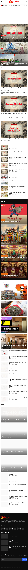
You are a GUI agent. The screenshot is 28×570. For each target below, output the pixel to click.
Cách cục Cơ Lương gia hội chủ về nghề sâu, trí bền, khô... (17, 158)
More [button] (26, 68)
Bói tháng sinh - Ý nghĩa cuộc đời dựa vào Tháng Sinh (12, 468)
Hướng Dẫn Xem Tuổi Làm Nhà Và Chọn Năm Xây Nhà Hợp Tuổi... (18, 497)
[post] (14, 33)
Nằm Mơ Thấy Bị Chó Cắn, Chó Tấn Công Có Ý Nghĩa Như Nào (6, 64)
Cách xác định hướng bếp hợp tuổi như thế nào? (18, 350)
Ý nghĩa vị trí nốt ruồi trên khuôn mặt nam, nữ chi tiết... (18, 541)
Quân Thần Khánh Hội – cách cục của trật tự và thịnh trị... (17, 193)
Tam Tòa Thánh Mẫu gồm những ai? (9, 275)
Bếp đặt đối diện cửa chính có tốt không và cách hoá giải (13, 346)
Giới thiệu (24, 567)
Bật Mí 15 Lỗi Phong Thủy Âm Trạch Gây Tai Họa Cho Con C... (17, 386)
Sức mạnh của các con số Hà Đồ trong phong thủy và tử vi (21, 64)
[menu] (1, 2)
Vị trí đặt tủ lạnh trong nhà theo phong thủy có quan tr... (13, 329)
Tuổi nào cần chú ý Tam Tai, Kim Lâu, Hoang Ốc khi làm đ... (13, 296)
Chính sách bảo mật (18, 567)
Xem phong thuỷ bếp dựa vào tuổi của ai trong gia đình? (18, 357)
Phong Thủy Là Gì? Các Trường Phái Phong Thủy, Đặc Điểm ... (18, 398)
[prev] (24, 5)
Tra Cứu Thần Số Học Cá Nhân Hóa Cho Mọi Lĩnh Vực (13, 419)
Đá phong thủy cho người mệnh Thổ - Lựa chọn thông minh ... (17, 374)
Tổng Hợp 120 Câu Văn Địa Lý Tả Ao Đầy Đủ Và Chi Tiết (18, 369)
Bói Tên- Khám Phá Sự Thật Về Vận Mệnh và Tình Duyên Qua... (18, 474)
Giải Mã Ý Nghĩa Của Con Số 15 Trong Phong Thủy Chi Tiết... (18, 380)
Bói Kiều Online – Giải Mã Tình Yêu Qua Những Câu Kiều (13, 452)
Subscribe (25, 559)
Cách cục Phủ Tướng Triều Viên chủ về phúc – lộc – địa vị (18, 164)
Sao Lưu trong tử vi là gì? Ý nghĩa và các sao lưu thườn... (14, 138)
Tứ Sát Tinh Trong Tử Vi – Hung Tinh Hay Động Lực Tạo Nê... (13, 88)
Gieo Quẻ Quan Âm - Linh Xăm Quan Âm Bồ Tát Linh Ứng (13, 435)
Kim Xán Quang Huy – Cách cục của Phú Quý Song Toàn (18, 176)
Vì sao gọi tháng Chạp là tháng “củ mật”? (10, 221)
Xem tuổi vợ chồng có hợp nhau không (16, 490)
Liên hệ (2, 567)
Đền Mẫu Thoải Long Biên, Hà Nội (9, 242)
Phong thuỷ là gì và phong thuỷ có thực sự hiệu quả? (17, 363)
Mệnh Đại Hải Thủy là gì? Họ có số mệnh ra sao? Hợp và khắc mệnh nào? (12, 5)
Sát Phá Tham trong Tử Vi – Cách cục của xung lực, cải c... (17, 170)
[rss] (23, 528)
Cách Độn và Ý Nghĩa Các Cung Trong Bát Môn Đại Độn (18, 503)
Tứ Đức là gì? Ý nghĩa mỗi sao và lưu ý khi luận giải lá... (17, 146)
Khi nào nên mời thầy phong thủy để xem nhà (12, 313)
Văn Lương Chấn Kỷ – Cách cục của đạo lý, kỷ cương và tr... (17, 187)
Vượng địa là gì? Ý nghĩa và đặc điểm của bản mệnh (17, 152)
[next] (26, 5)
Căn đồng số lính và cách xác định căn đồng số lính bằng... (17, 535)
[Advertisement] (14, 14)
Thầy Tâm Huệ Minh (4, 40)
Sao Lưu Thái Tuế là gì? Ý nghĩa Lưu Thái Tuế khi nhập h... (13, 114)
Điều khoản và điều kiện (8, 567)
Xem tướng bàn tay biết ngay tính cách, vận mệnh (17, 547)
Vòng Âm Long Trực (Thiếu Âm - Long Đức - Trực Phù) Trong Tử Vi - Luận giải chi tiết (14, 50)
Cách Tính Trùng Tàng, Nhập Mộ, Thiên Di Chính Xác (18, 485)
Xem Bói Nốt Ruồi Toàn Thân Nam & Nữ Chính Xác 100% (18, 479)
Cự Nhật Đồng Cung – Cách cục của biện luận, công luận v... (17, 181)
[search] (26, 2)
